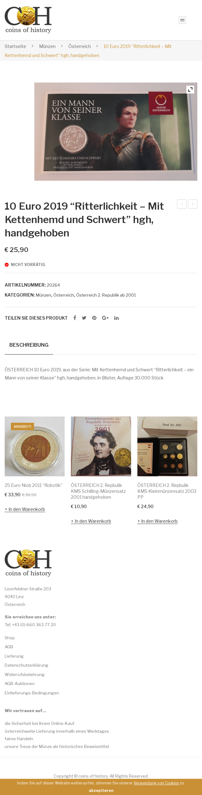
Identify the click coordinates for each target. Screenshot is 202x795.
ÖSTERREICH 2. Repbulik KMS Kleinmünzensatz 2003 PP (166, 491)
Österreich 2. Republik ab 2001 (106, 295)
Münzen (47, 46)
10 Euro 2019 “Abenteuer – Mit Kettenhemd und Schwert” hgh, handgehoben (192, 205)
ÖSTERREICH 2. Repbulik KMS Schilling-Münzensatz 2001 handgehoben (98, 491)
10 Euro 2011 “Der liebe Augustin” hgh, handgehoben (181, 205)
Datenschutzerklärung (26, 665)
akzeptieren (101, 790)
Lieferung (14, 656)
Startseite (15, 46)
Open (182, 20)
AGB (9, 646)
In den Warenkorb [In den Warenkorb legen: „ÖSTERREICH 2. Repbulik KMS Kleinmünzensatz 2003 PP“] (159, 520)
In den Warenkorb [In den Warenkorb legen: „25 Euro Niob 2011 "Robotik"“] (26, 509)
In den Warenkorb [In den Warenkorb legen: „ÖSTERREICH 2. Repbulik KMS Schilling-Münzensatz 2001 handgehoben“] (93, 520)
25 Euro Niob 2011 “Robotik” (33, 485)
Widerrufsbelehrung (25, 674)
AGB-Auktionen (20, 683)
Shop (10, 637)
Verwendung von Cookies (156, 783)
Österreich (79, 46)
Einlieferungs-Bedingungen (32, 692)
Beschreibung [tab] (28, 345)
